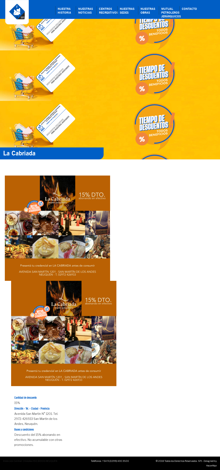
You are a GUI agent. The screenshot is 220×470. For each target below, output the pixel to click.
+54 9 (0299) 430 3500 (115, 461)
